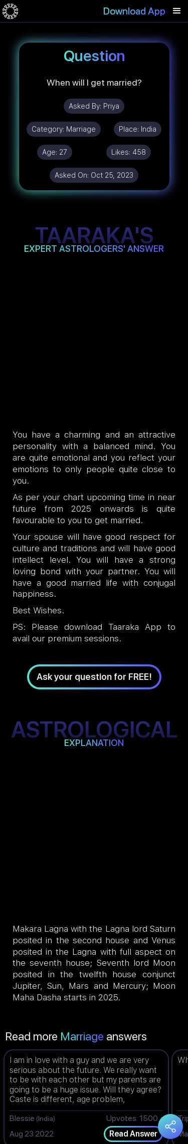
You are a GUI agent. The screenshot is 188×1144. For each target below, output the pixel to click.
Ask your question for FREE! (94, 676)
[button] (177, 11)
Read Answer (133, 1133)
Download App (134, 11)
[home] (10, 11)
